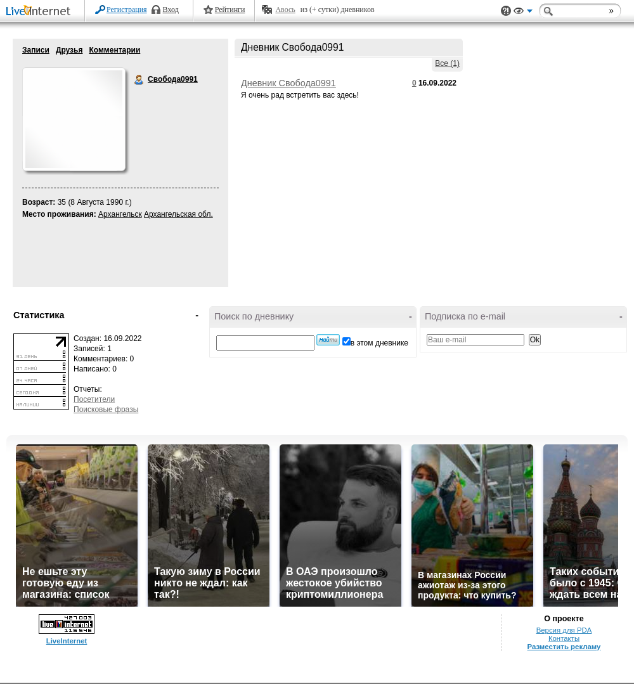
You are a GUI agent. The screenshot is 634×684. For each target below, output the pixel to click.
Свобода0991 (139, 80)
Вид (523, 13)
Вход (171, 9)
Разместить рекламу (564, 646)
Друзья (69, 50)
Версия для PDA (564, 630)
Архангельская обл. (178, 214)
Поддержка (506, 11)
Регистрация (127, 9)
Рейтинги (230, 9)
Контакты (563, 638)
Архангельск (120, 214)
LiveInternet (40, 11)
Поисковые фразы (106, 409)
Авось (285, 9)
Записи (35, 50)
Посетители (94, 399)
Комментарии (114, 50)
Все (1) (447, 63)
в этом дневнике (379, 343)
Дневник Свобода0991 (288, 83)
